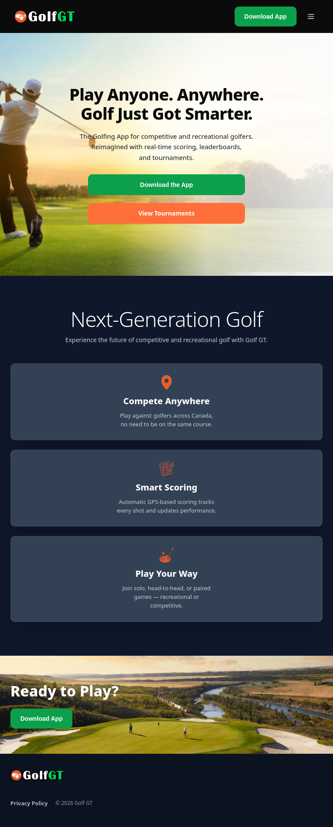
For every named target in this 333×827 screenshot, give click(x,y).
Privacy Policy (29, 803)
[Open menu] (311, 16)
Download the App (166, 184)
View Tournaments (166, 213)
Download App (266, 16)
